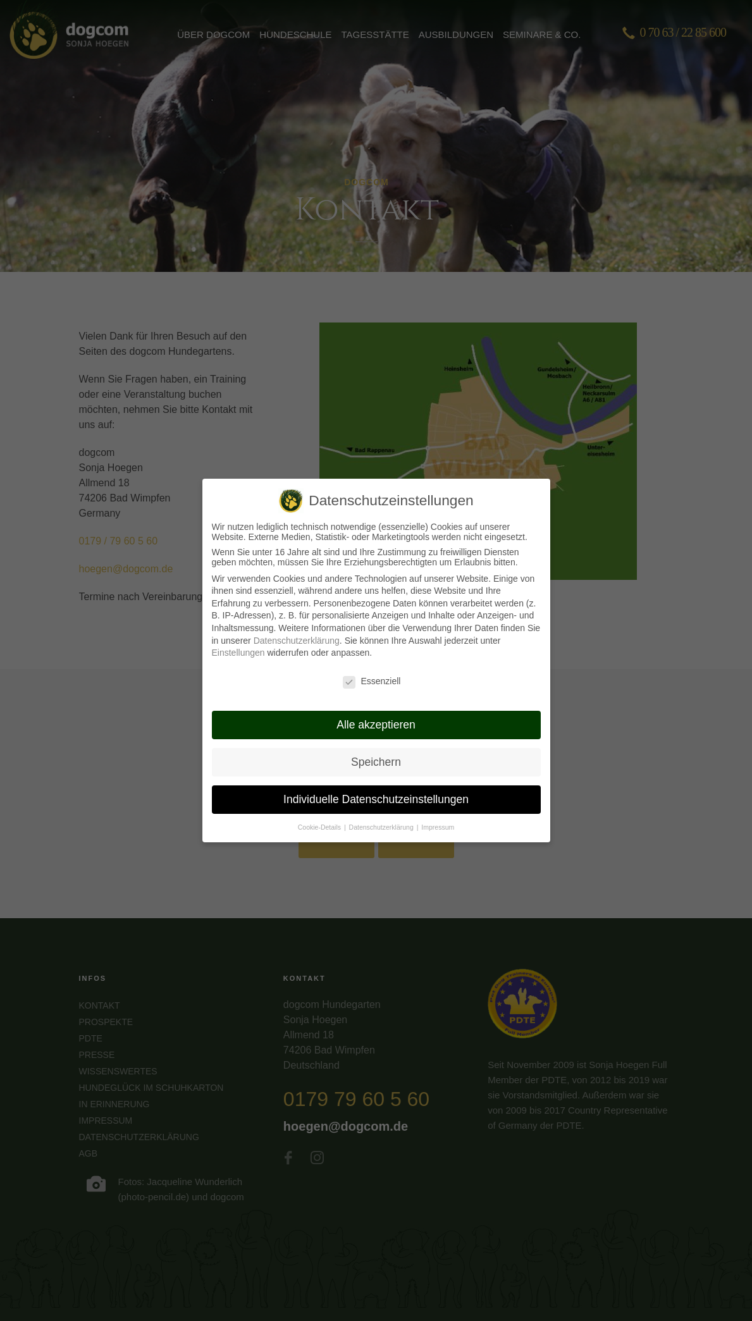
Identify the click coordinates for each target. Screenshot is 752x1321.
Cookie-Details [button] (320, 816)
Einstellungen (238, 642)
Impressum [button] (437, 816)
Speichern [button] (376, 751)
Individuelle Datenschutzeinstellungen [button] (376, 788)
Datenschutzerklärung (297, 630)
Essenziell (371, 670)
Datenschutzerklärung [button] (382, 816)
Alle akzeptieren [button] (376, 714)
